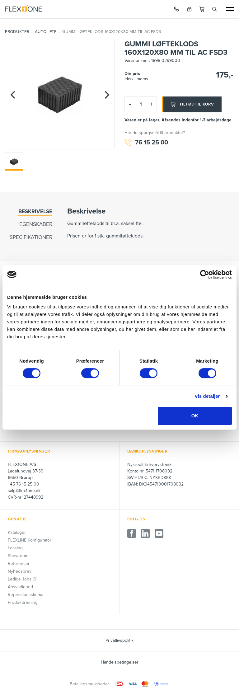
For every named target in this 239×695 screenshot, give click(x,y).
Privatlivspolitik (119, 640)
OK (195, 415)
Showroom (18, 555)
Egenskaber (35, 224)
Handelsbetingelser (119, 662)
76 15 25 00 (146, 143)
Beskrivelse (35, 211)
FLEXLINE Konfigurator (29, 540)
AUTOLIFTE (46, 31)
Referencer (19, 563)
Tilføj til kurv (191, 104)
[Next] (107, 94)
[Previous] (13, 94)
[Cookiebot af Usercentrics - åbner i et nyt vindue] (204, 274)
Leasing (15, 548)
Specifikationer (31, 237)
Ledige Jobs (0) (22, 579)
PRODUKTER (17, 31)
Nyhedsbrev (19, 571)
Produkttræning (23, 602)
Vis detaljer (207, 396)
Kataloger (17, 532)
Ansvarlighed (20, 586)
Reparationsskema (25, 594)
